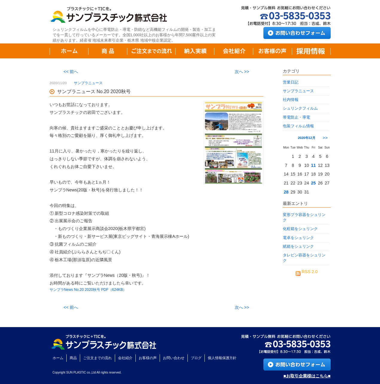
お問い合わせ (173, 358)
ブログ (196, 358)
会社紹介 (125, 358)
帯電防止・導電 (296, 117)
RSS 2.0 (307, 271)
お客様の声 (148, 358)
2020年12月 (306, 138)
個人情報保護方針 (222, 358)
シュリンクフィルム (300, 108)
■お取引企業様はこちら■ (306, 376)
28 (286, 192)
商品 (73, 358)
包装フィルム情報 (298, 126)
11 (313, 165)
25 (313, 183)
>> (325, 137)
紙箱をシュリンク (298, 246)
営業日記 (290, 82)
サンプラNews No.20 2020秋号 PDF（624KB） (88, 290)
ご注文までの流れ (97, 358)
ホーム (58, 358)
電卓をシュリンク (298, 237)
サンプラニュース (88, 83)
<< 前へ (71, 71)
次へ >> (242, 71)
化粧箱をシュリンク (300, 228)
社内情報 (290, 99)
